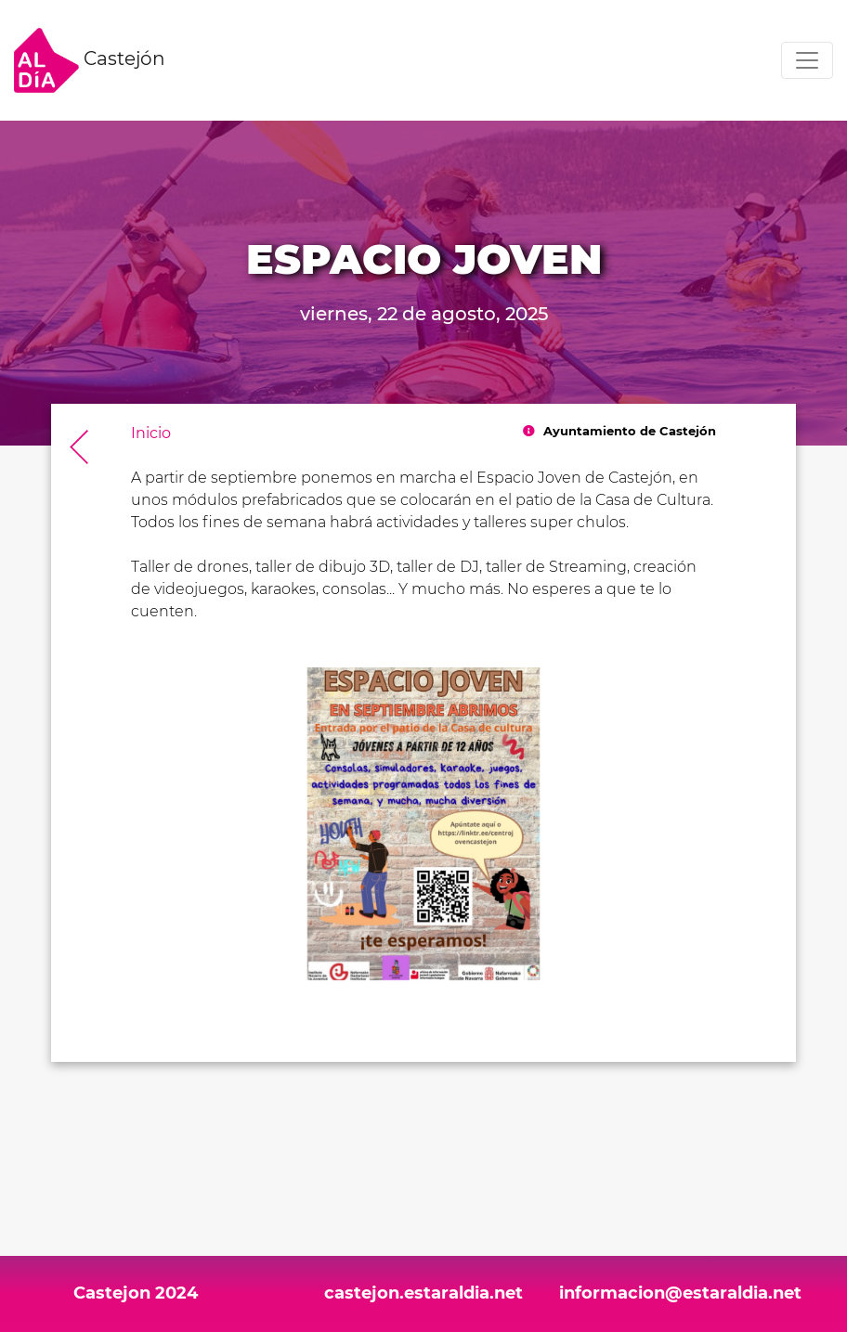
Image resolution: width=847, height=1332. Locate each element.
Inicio (151, 433)
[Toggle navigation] (807, 60)
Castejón (89, 60)
